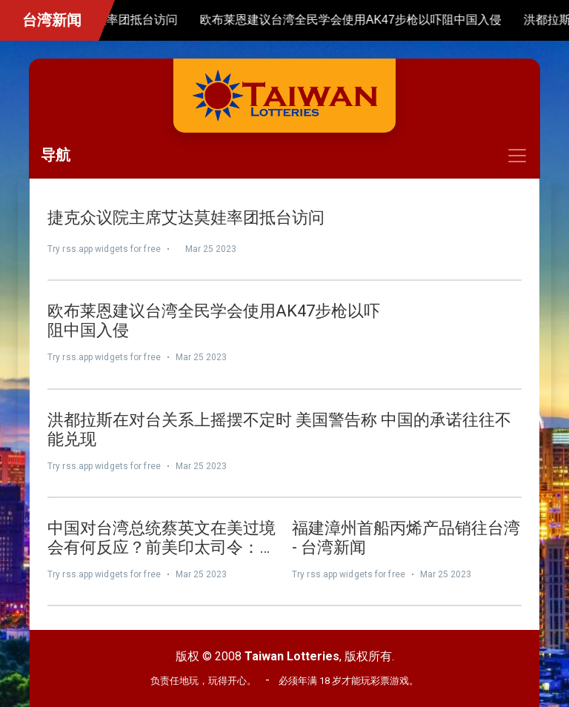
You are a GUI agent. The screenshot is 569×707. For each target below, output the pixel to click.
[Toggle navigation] (284, 156)
